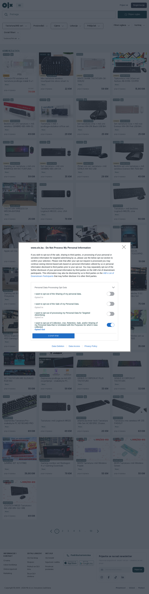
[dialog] (74, 297)
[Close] (125, 248)
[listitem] (74, 287)
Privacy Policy (91, 346)
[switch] (110, 294)
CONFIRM (53, 336)
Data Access (74, 346)
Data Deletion (58, 346)
